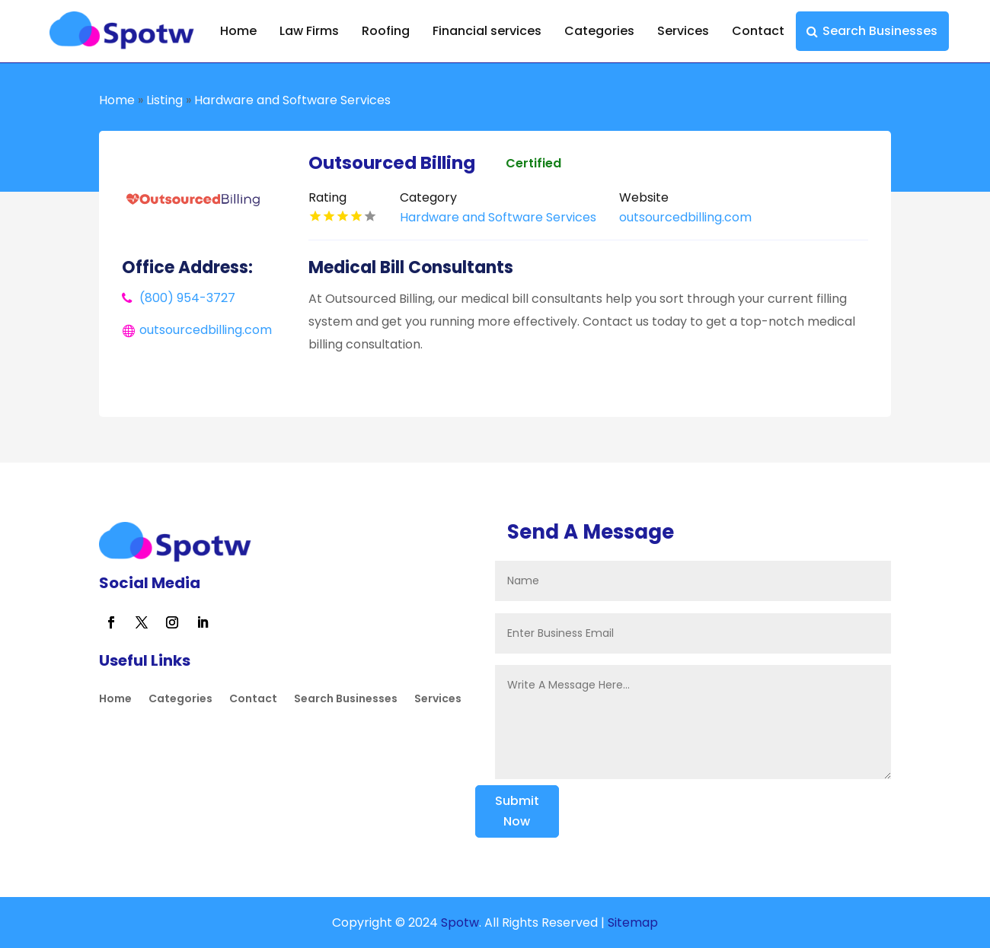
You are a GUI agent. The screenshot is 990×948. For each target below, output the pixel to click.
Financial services (487, 31)
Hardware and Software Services (292, 100)
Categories (599, 31)
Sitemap (633, 922)
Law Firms (309, 31)
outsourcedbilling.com (205, 330)
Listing (164, 100)
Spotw (458, 922)
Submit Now (517, 811)
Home (238, 31)
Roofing (386, 31)
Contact (758, 31)
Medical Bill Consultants (410, 267)
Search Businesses (879, 31)
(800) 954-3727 (187, 298)
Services (683, 31)
